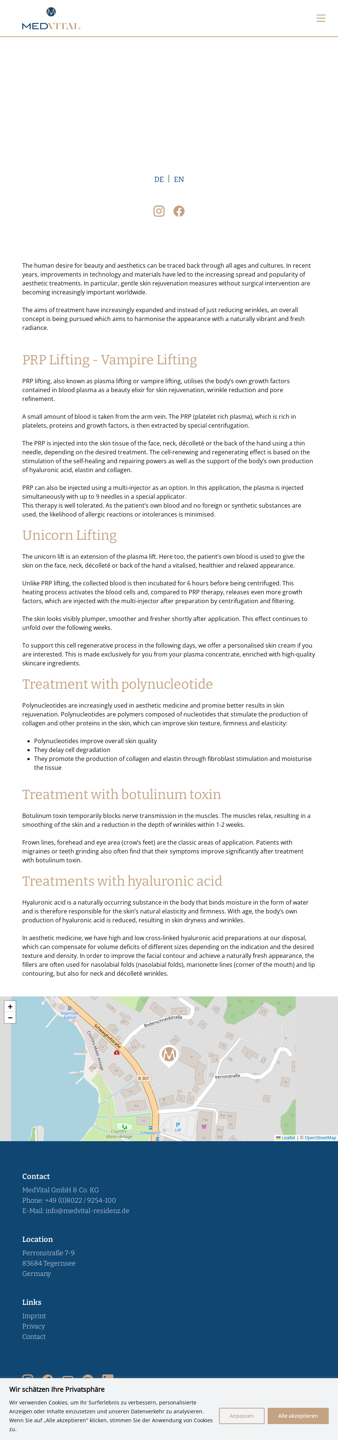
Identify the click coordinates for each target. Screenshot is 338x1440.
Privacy (33, 1326)
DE (159, 708)
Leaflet (285, 1137)
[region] (169, 1409)
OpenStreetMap (320, 1137)
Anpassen (242, 1415)
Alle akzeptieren (298, 1415)
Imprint (34, 1316)
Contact (34, 1337)
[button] (169, 1056)
